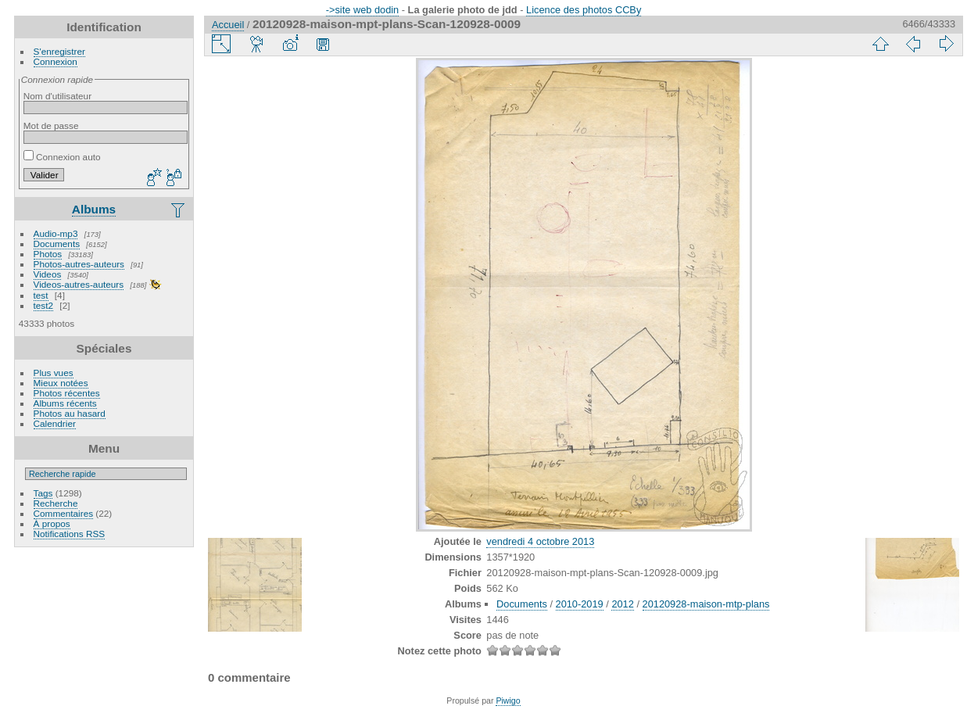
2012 (622, 604)
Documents (57, 243)
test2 (44, 305)
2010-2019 (579, 604)
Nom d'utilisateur (57, 96)
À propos (52, 523)
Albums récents (65, 403)
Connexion (55, 61)
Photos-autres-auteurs (79, 264)
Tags (43, 493)
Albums (94, 209)
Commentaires (64, 513)
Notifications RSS (70, 533)
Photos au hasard (70, 413)
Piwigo (508, 700)
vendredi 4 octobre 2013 (540, 541)
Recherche (56, 503)
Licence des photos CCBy (583, 10)
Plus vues (53, 372)
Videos (48, 274)
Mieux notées (61, 383)
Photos (48, 254)
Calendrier (55, 423)
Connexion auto (62, 157)
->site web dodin (362, 10)
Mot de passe (51, 125)
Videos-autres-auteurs (79, 284)
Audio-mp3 (56, 233)
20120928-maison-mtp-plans (706, 604)
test (41, 295)
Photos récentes (67, 393)
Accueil (228, 24)
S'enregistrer (59, 51)
